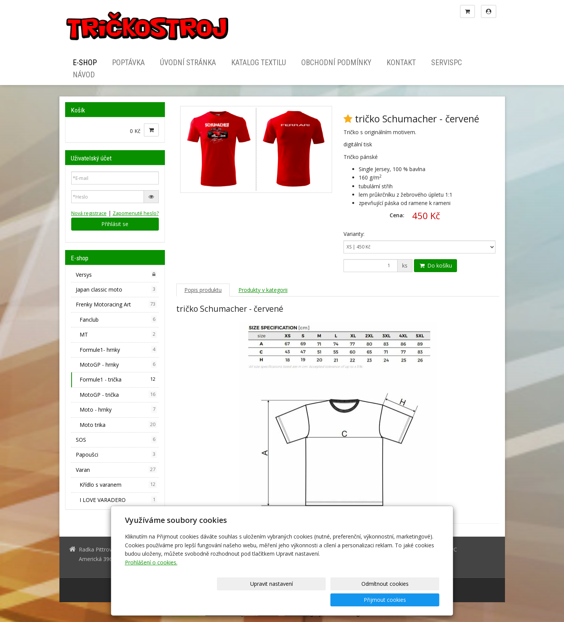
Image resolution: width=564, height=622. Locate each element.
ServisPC (446, 62)
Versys (116, 274)
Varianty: (354, 233)
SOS (116, 439)
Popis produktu (203, 289)
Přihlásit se (114, 224)
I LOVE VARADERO (118, 499)
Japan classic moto (116, 289)
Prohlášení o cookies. (151, 578)
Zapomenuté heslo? (136, 213)
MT (118, 334)
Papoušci (116, 454)
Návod (84, 74)
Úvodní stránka (188, 62)
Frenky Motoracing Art (116, 304)
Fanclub (118, 319)
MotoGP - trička (118, 394)
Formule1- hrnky (118, 349)
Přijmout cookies (410, 599)
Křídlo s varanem (118, 484)
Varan (116, 469)
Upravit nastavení (284, 599)
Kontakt (401, 62)
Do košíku (435, 265)
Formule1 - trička (118, 379)
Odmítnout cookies (347, 599)
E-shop (85, 62)
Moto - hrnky (118, 409)
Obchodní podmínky (336, 62)
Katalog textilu (258, 62)
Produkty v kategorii (263, 289)
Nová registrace (89, 213)
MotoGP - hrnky (118, 364)
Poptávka (128, 62)
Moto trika (118, 424)
